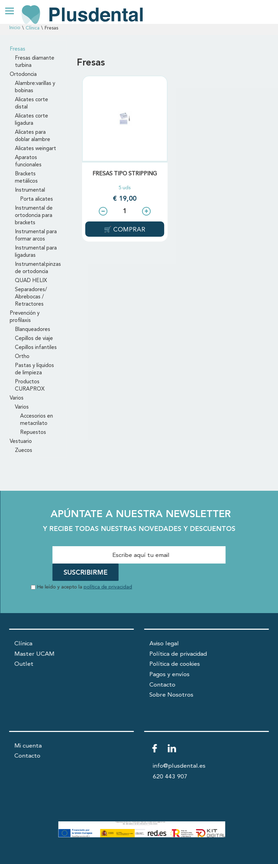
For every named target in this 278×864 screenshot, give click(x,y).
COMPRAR (128, 230)
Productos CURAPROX (30, 385)
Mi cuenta (28, 746)
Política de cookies (175, 664)
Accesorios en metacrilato (36, 419)
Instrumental (30, 190)
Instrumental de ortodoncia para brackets (34, 216)
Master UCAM (35, 654)
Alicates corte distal (31, 103)
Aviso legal (164, 644)
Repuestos (33, 432)
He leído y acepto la (84, 587)
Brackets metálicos (26, 177)
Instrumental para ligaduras (36, 251)
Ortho (22, 356)
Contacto (163, 685)
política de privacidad (108, 587)
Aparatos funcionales (28, 161)
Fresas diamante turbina (34, 61)
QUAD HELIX (31, 280)
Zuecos (23, 450)
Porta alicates (36, 199)
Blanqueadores (32, 329)
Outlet (24, 664)
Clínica (32, 28)
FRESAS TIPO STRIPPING (124, 174)
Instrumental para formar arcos (36, 235)
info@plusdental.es (179, 766)
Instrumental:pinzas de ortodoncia (38, 268)
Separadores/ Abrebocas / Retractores (31, 297)
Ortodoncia (23, 74)
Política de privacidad (178, 654)
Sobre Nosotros (172, 695)
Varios (17, 398)
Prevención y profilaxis (24, 317)
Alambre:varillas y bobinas (35, 87)
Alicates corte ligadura (31, 119)
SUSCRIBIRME (86, 572)
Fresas (17, 49)
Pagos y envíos (170, 675)
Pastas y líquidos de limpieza (34, 369)
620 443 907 (170, 777)
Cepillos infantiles (36, 347)
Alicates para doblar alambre (32, 136)
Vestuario (21, 441)
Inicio (14, 28)
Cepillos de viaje (34, 338)
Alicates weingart (35, 148)
